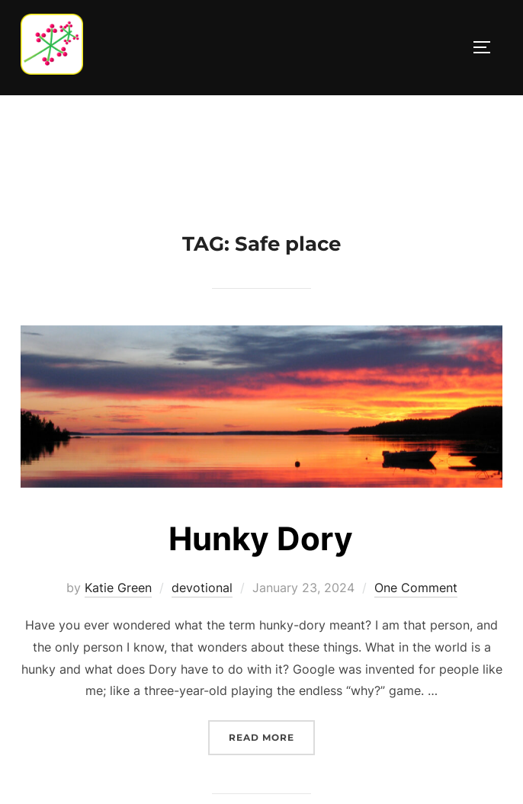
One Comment (415, 587)
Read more (272, 736)
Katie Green (118, 587)
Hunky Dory (260, 538)
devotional (202, 587)
